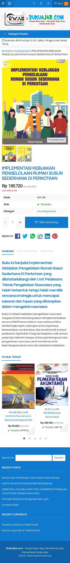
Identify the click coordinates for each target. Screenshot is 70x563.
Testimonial (31, 524)
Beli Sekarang (46, 222)
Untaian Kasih (10, 505)
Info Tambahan (27, 251)
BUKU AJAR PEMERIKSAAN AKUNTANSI (52, 413)
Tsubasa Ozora (11, 524)
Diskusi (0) (47, 251)
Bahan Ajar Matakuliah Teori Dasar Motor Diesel (30, 477)
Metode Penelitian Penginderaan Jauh (25, 499)
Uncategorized (46, 211)
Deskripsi (8, 251)
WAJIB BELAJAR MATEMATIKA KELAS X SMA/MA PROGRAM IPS (18, 416)
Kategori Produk (15, 33)
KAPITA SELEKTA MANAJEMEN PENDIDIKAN (27, 483)
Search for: (8, 457)
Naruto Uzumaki (11, 530)
